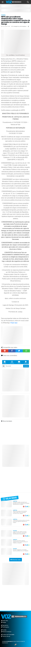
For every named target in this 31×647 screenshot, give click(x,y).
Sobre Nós (4, 620)
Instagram (12, 362)
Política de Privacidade (7, 634)
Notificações (5, 627)
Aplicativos (4, 625)
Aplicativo (26, 362)
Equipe (3, 622)
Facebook (4, 362)
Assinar (26, 366)
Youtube (19, 362)
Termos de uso (5, 636)
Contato (3, 630)
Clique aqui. (14, 323)
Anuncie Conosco (6, 631)
